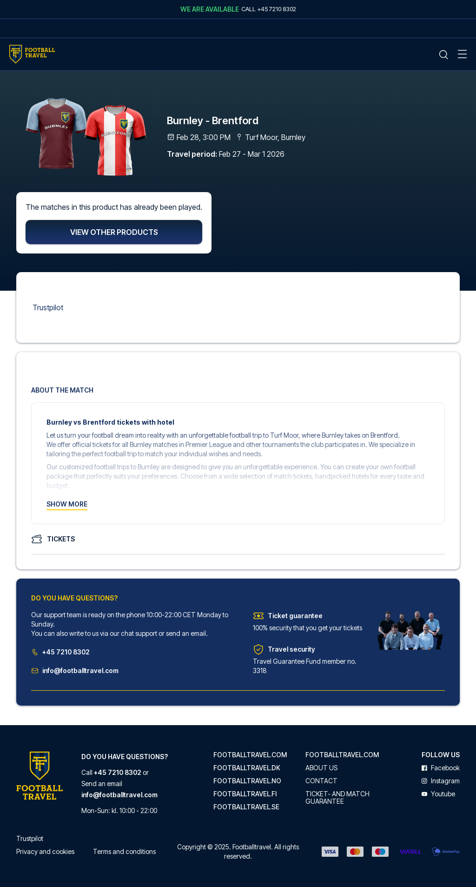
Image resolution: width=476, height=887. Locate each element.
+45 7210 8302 (60, 653)
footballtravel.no (247, 781)
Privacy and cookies (45, 851)
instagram (441, 781)
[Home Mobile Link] (32, 54)
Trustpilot (48, 308)
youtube (438, 794)
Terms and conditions (124, 851)
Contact (321, 781)
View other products (114, 233)
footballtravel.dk (246, 768)
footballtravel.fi (245, 794)
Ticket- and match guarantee (337, 797)
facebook (441, 768)
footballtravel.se (246, 807)
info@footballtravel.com (75, 671)
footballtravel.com (250, 755)
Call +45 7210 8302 (268, 9)
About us (321, 768)
